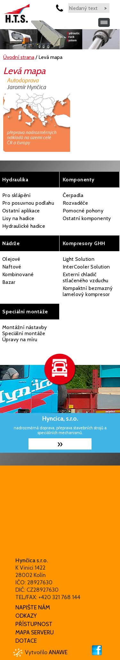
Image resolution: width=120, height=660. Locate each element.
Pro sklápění (16, 195)
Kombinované (18, 274)
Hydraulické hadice (23, 226)
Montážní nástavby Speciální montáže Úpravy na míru (24, 333)
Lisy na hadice (18, 218)
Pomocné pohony (83, 211)
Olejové (11, 259)
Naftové (11, 267)
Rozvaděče (75, 203)
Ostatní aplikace (21, 211)
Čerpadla (73, 195)
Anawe (58, 652)
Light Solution (79, 259)
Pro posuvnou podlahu (28, 203)
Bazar (8, 282)
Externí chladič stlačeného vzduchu (85, 277)
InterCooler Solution (86, 267)
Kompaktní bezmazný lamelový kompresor (88, 291)
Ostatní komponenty (87, 218)
